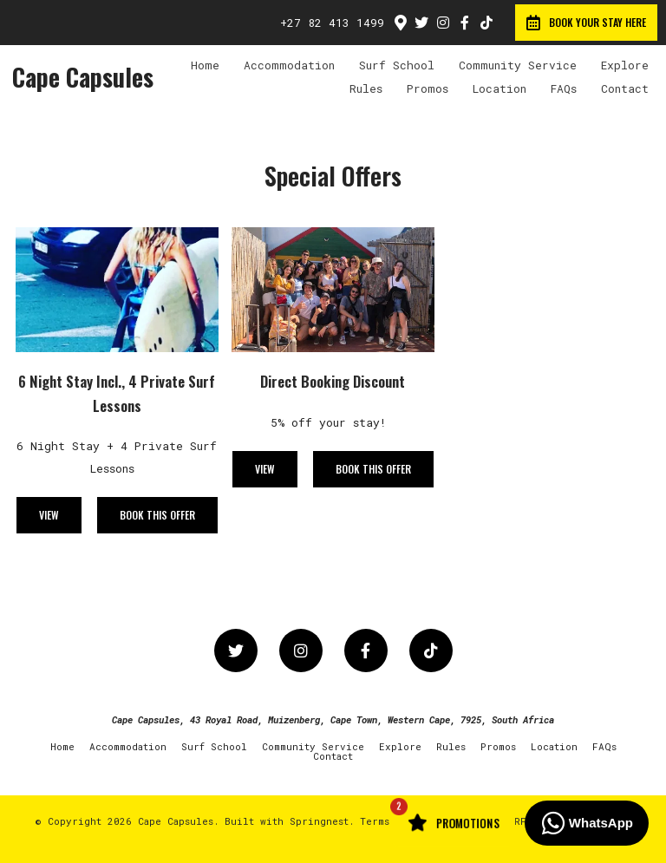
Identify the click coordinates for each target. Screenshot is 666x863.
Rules (365, 88)
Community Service (518, 65)
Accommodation (289, 65)
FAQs (564, 88)
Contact (625, 88)
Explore (625, 65)
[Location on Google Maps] (400, 22)
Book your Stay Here (586, 22)
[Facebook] (465, 22)
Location (499, 88)
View (49, 514)
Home (205, 65)
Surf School (396, 65)
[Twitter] (421, 22)
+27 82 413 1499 (332, 23)
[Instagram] (443, 22)
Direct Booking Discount (332, 381)
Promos (427, 88)
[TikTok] (486, 22)
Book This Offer (157, 514)
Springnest (319, 820)
